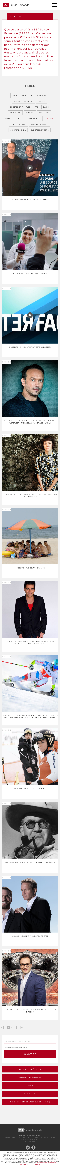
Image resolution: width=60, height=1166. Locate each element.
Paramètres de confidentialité (18, 1137)
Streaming (42, 95)
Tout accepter (35, 1164)
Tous (14, 95)
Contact (22, 1135)
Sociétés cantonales (20, 107)
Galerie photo (34, 118)
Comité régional (18, 130)
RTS (36, 107)
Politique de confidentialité (43, 1137)
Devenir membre (34, 1135)
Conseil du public (39, 124)
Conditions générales (30, 1140)
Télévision (27, 95)
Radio (46, 107)
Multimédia (44, 113)
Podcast (30, 113)
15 (21, 1027)
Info (20, 118)
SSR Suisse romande (23, 101)
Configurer (24, 1164)
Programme (15, 113)
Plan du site (30, 1142)
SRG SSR (41, 101)
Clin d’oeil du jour (40, 130)
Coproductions (18, 124)
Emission (50, 118)
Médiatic (9, 118)
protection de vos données (46, 1162)
